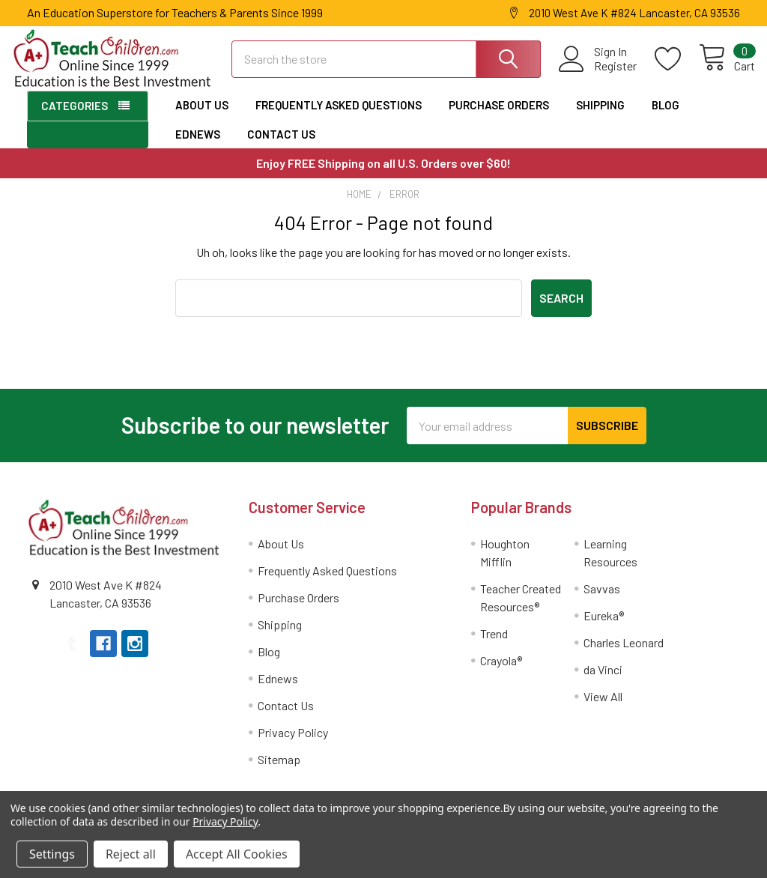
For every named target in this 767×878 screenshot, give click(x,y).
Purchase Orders (499, 117)
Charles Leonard (623, 654)
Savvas (601, 600)
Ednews (197, 145)
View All (602, 707)
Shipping (600, 117)
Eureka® (603, 627)
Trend (494, 645)
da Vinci (602, 680)
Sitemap (279, 770)
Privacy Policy (293, 743)
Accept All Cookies (237, 854)
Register (600, 73)
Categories (74, 117)
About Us (201, 117)
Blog (665, 117)
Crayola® (501, 671)
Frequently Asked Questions (338, 117)
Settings (52, 854)
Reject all (131, 854)
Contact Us (281, 145)
